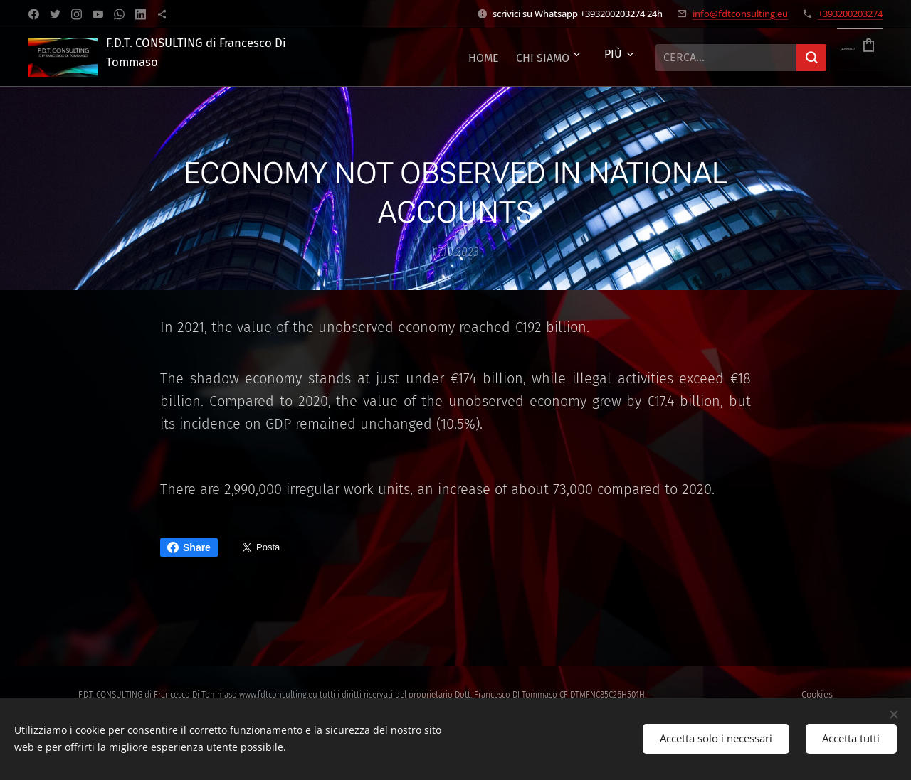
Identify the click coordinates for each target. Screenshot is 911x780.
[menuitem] (427, 57)
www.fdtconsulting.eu (278, 695)
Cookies (817, 694)
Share (189, 547)
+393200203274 (850, 13)
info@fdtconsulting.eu (740, 13)
